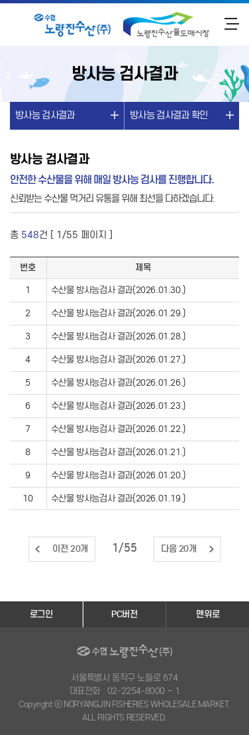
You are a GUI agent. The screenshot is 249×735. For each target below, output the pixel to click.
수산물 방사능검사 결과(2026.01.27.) (118, 359)
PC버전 (124, 614)
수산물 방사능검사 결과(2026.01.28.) (118, 336)
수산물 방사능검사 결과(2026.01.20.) (118, 475)
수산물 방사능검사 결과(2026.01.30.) (118, 290)
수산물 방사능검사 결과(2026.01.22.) (118, 429)
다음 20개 (179, 548)
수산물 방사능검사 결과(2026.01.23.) (118, 405)
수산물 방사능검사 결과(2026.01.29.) (118, 313)
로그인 (41, 614)
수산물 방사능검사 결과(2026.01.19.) (118, 498)
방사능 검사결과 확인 (168, 115)
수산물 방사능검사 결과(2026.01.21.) (118, 452)
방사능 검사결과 (44, 115)
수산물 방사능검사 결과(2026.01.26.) (118, 382)
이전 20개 (70, 548)
